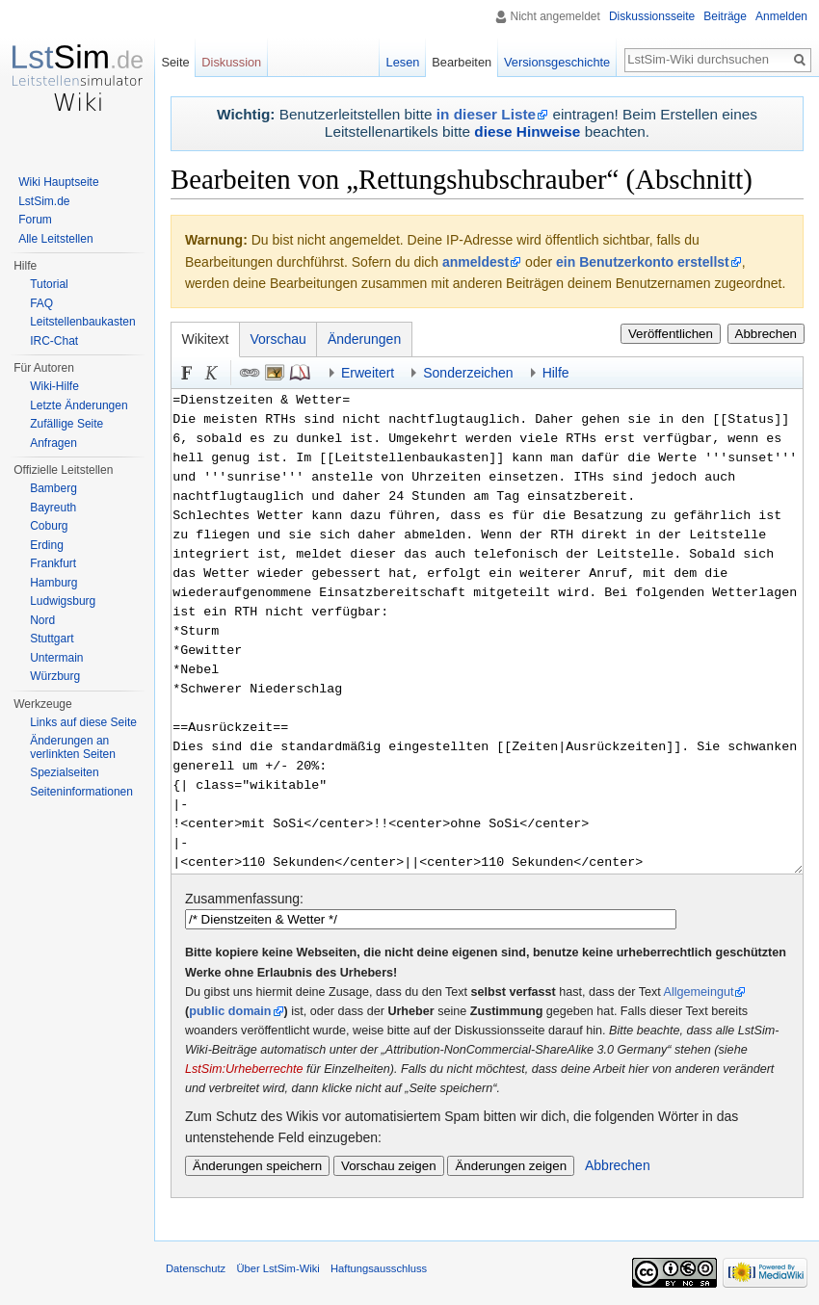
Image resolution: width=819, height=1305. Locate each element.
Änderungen (364, 339)
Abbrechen (766, 333)
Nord (42, 620)
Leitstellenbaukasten (82, 321)
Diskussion (231, 62)
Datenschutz (195, 1268)
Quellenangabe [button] (299, 372)
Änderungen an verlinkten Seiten (73, 747)
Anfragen (53, 443)
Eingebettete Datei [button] (274, 372)
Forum (35, 219)
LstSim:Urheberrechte (244, 1069)
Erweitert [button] (367, 372)
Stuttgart (51, 638)
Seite (175, 62)
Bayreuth (53, 507)
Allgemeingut (699, 992)
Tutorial (49, 284)
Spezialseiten (64, 772)
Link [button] (249, 372)
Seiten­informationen (81, 791)
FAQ (41, 303)
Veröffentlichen (670, 333)
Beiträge (725, 16)
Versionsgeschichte (557, 62)
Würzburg (55, 676)
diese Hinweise (527, 131)
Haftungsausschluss (378, 1268)
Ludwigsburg (62, 601)
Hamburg (53, 582)
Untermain (56, 658)
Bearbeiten (461, 62)
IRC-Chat (54, 341)
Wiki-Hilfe (54, 386)
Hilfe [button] (555, 372)
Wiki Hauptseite (58, 182)
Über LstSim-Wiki (277, 1268)
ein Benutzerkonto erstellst (642, 262)
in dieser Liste (486, 114)
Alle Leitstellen (55, 239)
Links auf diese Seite (83, 722)
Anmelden (781, 16)
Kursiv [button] (212, 372)
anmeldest (475, 262)
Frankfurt (53, 563)
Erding (47, 545)
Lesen (403, 62)
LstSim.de (43, 201)
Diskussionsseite (652, 16)
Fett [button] (186, 372)
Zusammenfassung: (244, 898)
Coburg (48, 526)
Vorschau (278, 339)
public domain (230, 1011)
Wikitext (205, 339)
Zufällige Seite (66, 424)
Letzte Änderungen (78, 405)
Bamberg (53, 488)
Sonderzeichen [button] (468, 372)
